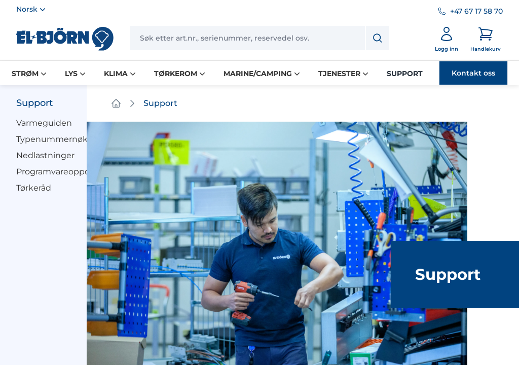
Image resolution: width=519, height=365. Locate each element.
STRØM (30, 73)
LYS (76, 73)
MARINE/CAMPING (263, 73)
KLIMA (121, 73)
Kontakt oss (473, 73)
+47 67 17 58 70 (476, 11)
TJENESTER (344, 73)
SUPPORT (405, 73)
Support (34, 102)
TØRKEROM (180, 73)
